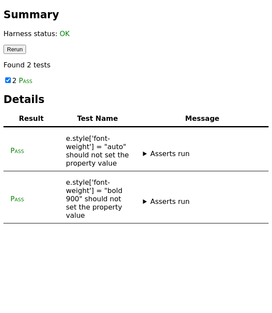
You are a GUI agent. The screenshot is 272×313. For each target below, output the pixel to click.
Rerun (15, 49)
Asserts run (170, 154)
